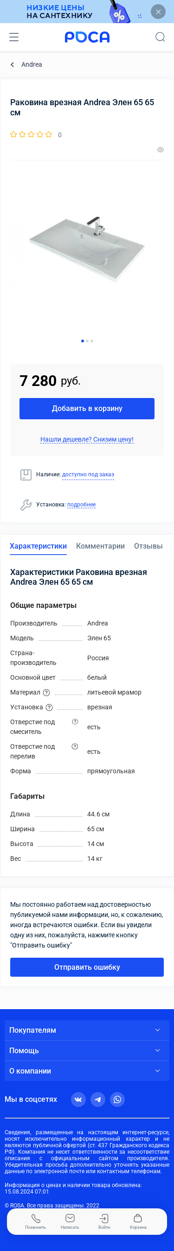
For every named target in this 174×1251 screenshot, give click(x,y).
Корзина (138, 1222)
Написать (70, 1222)
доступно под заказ (88, 474)
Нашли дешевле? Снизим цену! (87, 439)
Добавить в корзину (87, 408)
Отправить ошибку (87, 967)
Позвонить (35, 1222)
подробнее (81, 504)
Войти (104, 1222)
